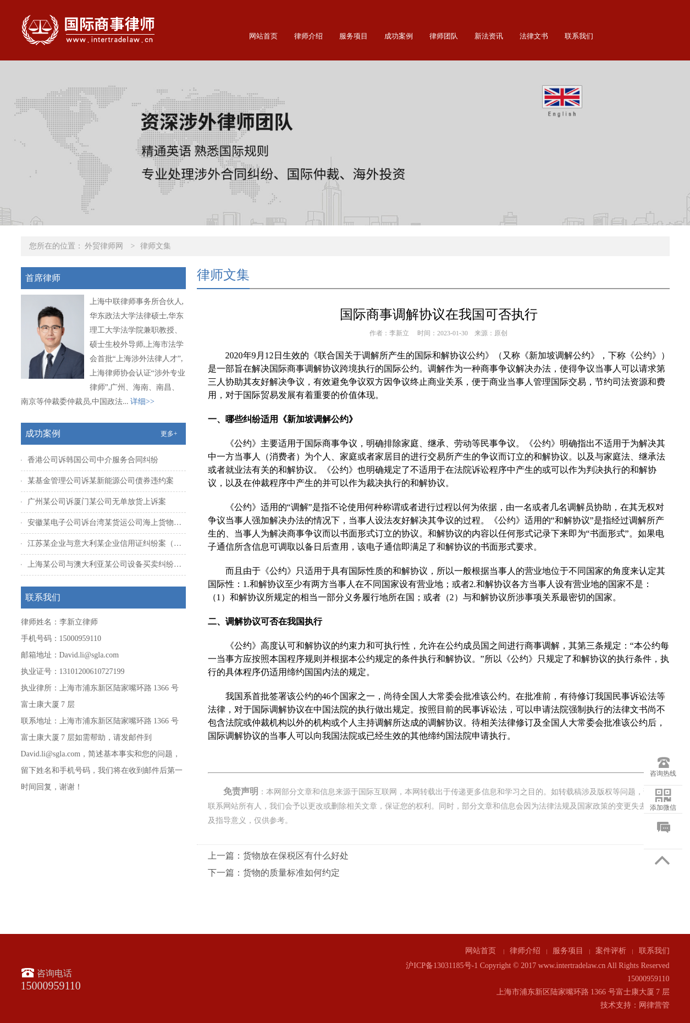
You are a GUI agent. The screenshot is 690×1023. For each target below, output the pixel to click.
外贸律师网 (104, 246)
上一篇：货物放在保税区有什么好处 (278, 855)
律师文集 (155, 246)
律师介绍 (308, 36)
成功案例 (398, 36)
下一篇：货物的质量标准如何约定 (274, 872)
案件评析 (610, 951)
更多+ (169, 434)
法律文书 (534, 36)
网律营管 (654, 1005)
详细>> (142, 401)
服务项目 (353, 36)
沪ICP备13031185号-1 (442, 965)
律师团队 (443, 36)
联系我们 (579, 36)
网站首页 (263, 36)
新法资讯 (488, 36)
